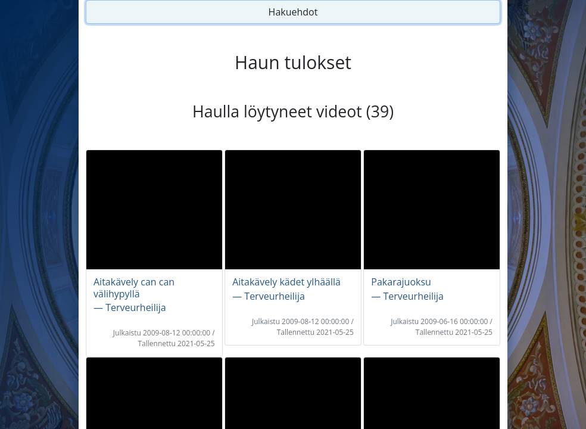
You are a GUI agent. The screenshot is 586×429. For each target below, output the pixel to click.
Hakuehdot (293, 11)
